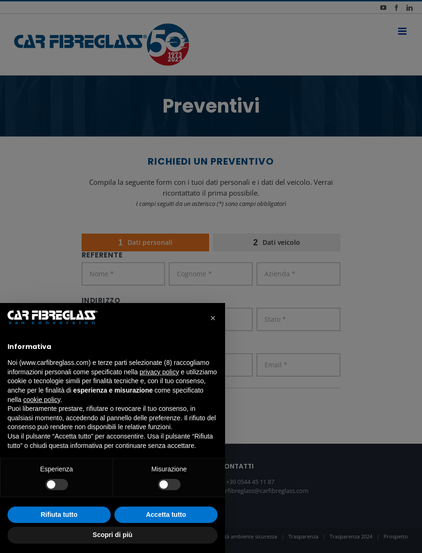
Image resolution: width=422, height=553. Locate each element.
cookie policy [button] (41, 399)
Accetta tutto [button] (166, 514)
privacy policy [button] (159, 372)
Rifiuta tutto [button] (59, 514)
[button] (212, 318)
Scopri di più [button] (113, 534)
